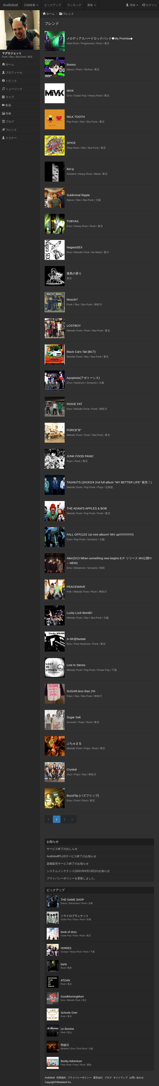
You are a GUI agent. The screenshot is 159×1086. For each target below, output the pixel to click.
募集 (91, 5)
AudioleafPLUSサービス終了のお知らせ (71, 856)
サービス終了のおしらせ (62, 848)
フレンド (9, 129)
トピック (9, 80)
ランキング (74, 5)
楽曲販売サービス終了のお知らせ (68, 863)
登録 (132, 5)
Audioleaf (10, 5)
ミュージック (12, 88)
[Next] (72, 819)
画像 (6, 113)
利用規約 (61, 1077)
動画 (6, 105)
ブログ (8, 121)
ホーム (8, 64)
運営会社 (98, 1077)
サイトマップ (120, 1077)
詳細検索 (31, 5)
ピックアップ (52, 5)
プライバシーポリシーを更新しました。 (72, 878)
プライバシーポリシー (80, 1077)
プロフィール (12, 72)
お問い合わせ (136, 1077)
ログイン (149, 5)
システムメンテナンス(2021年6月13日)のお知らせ (78, 871)
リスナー (9, 138)
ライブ (8, 97)
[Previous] (49, 819)
